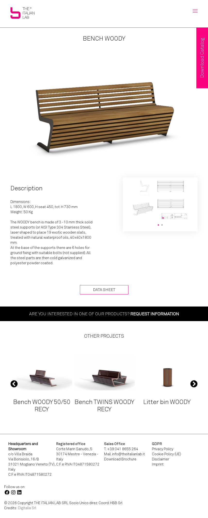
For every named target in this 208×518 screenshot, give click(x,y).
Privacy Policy (162, 449)
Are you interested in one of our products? (104, 313)
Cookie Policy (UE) (166, 454)
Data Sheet (104, 289)
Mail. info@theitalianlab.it (124, 454)
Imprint (158, 464)
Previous (14, 384)
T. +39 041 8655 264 (121, 449)
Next (194, 384)
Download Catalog (202, 58)
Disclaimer (160, 459)
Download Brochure (120, 459)
